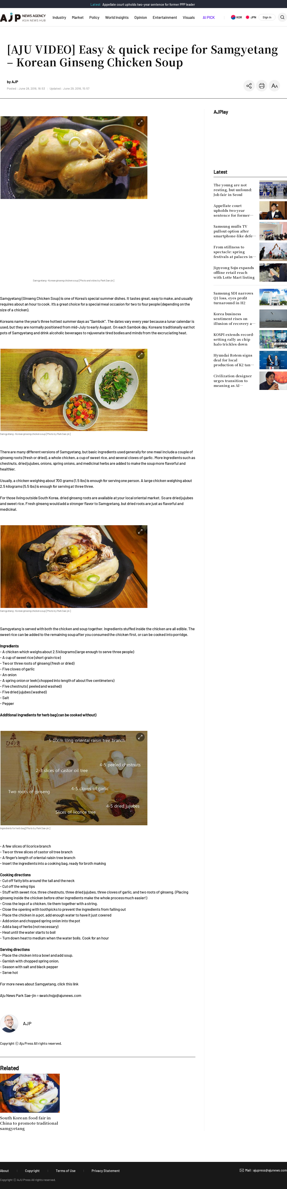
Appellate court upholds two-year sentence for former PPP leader (148, 4)
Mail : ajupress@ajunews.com (266, 1170)
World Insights (117, 17)
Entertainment (165, 17)
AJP (27, 1023)
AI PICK (209, 17)
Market (78, 17)
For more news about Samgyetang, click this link (39, 984)
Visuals (189, 17)
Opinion (140, 17)
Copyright (32, 1171)
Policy (94, 17)
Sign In (267, 17)
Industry (59, 17)
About (4, 1171)
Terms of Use (66, 1171)
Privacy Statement (106, 1171)
